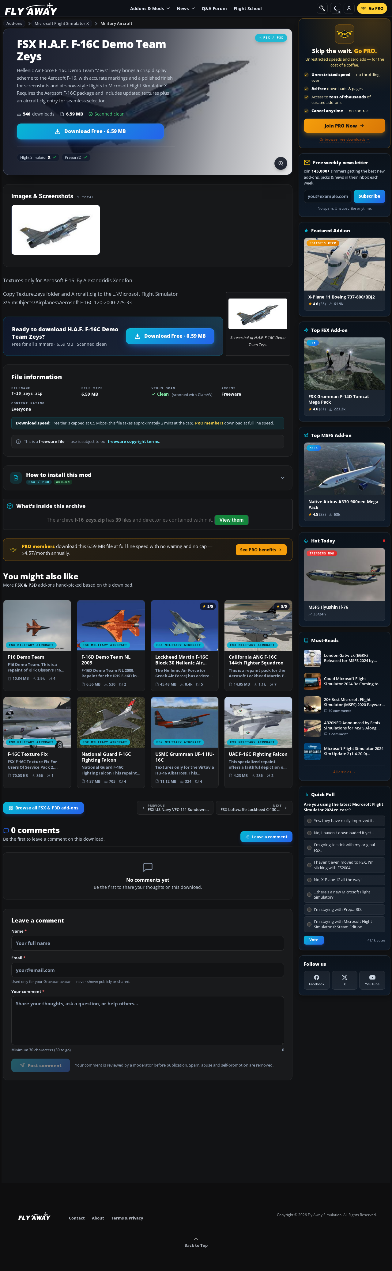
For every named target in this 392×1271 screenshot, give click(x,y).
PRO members (209, 423)
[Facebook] (317, 980)
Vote (313, 939)
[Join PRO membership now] (344, 126)
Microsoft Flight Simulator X (62, 23)
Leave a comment (266, 836)
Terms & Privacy (127, 1218)
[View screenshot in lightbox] (280, 163)
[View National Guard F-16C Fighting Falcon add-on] (111, 742)
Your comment (27, 991)
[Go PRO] (372, 8)
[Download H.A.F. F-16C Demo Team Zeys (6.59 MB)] (90, 131)
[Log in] (349, 8)
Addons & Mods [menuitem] (150, 8)
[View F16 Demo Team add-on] (37, 642)
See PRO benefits (261, 550)
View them (232, 520)
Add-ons (14, 23)
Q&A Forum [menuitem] (214, 8)
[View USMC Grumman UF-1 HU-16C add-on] (185, 742)
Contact (77, 1218)
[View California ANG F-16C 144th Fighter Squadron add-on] (258, 645)
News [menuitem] (186, 8)
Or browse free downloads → (344, 139)
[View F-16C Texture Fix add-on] (37, 739)
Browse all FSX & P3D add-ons (43, 808)
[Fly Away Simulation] (31, 8)
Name (19, 931)
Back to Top (196, 1242)
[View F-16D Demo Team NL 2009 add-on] (111, 645)
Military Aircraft (116, 23)
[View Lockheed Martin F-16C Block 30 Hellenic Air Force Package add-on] (185, 645)
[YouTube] (372, 980)
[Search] (322, 8)
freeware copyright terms (133, 441)
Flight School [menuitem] (248, 8)
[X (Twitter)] (345, 980)
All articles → (344, 772)
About (98, 1218)
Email (18, 958)
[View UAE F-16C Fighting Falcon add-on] (258, 739)
